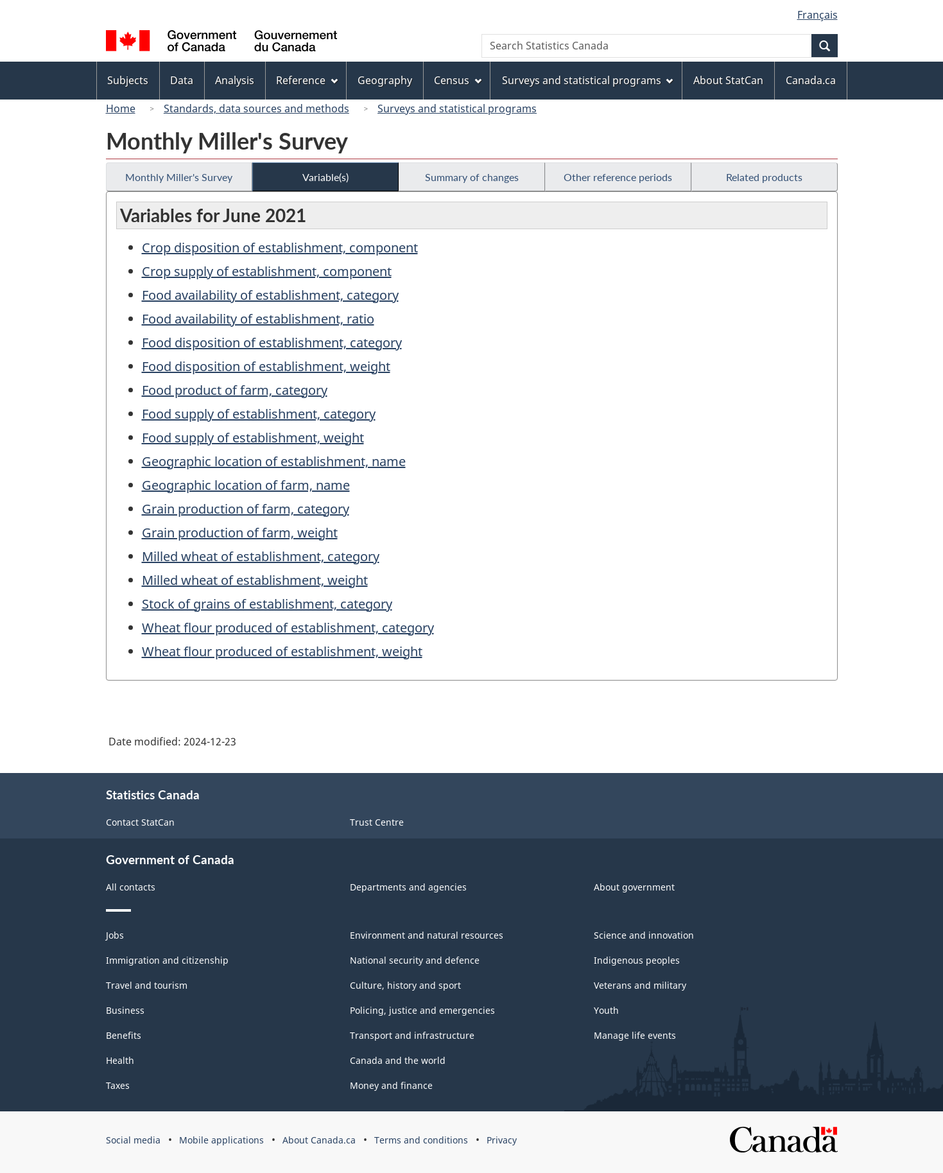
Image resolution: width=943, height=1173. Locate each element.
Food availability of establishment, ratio (258, 318)
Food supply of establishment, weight (253, 437)
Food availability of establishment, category (270, 295)
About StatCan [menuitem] (728, 80)
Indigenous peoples (637, 960)
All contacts (130, 887)
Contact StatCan (140, 822)
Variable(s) (325, 177)
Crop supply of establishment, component (267, 271)
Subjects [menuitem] (127, 80)
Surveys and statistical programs (457, 108)
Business (125, 1010)
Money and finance (391, 1085)
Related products (764, 177)
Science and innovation (644, 935)
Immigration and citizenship (167, 960)
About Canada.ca (319, 1140)
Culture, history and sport (405, 985)
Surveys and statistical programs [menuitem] (587, 80)
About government (634, 887)
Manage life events (635, 1035)
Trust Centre (377, 822)
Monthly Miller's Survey (178, 177)
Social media (133, 1140)
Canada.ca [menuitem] (811, 80)
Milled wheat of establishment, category (260, 556)
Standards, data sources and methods (256, 108)
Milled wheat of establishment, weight (255, 580)
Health (120, 1060)
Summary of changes (472, 177)
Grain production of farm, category (245, 508)
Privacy (502, 1140)
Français (817, 15)
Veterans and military (640, 985)
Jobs (115, 935)
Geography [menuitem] (385, 80)
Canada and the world (398, 1060)
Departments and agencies (408, 887)
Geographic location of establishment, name (274, 461)
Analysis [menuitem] (234, 80)
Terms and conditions (421, 1140)
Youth (606, 1010)
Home (120, 108)
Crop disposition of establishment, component (280, 247)
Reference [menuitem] (307, 80)
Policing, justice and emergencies (422, 1010)
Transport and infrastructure (412, 1035)
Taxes (118, 1085)
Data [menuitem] (181, 80)
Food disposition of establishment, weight (266, 366)
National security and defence (415, 960)
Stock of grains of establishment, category (267, 604)
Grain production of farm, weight (240, 532)
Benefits (123, 1035)
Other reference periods (618, 177)
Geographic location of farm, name (246, 485)
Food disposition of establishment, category (272, 342)
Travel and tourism (146, 985)
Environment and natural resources (426, 935)
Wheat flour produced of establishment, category (288, 627)
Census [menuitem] (457, 80)
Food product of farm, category (234, 390)
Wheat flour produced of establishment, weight (282, 651)
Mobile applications (221, 1140)
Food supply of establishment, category (259, 413)
